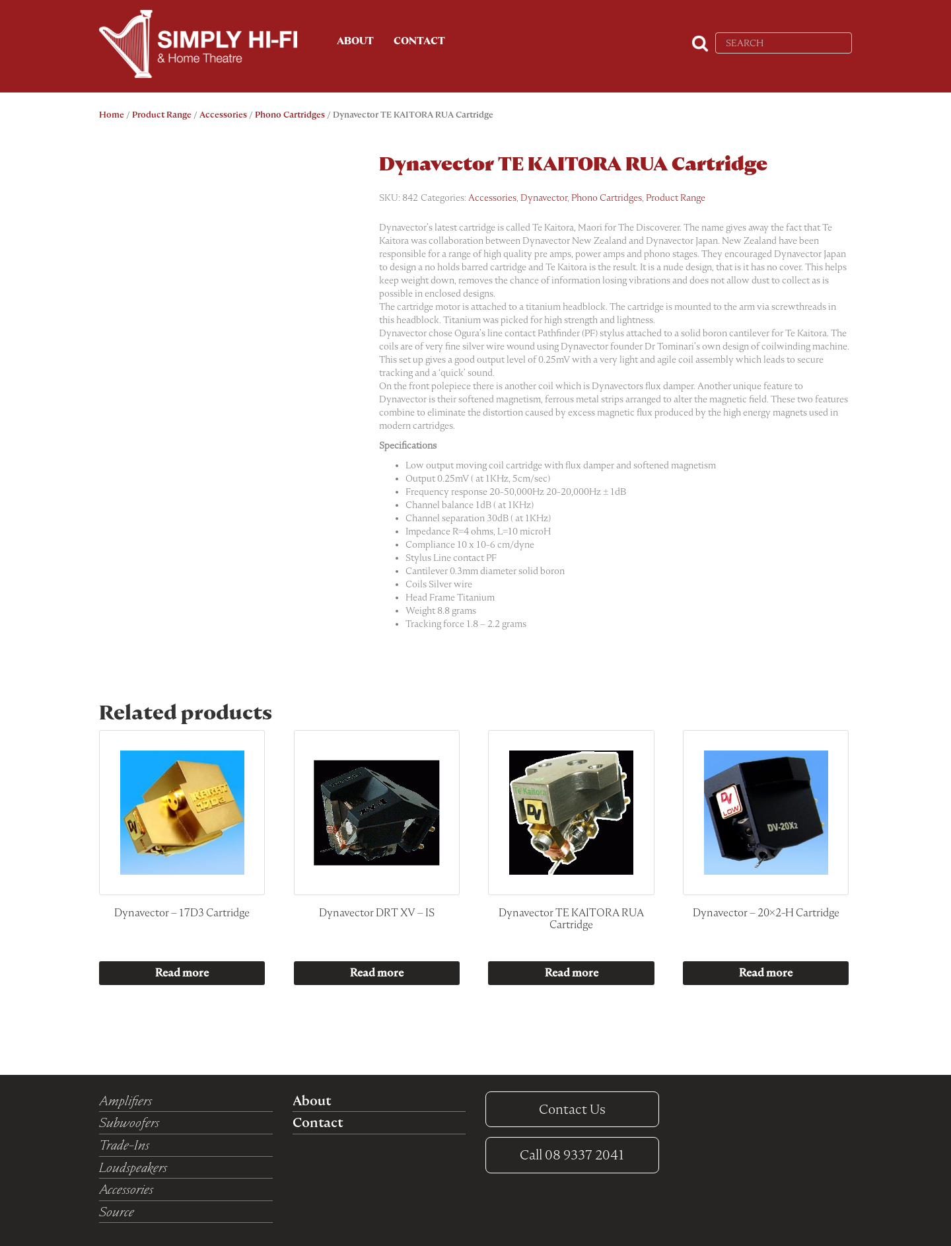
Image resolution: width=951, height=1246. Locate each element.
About (355, 41)
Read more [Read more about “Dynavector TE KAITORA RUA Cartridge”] (571, 973)
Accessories (223, 115)
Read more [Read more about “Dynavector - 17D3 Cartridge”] (182, 973)
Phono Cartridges (290, 115)
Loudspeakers (133, 1167)
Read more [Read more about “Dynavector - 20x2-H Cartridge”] (765, 973)
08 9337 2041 (572, 1155)
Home (111, 115)
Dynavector (543, 197)
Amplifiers (125, 1101)
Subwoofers (129, 1122)
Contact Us (572, 1109)
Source (116, 1212)
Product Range (162, 115)
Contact (419, 41)
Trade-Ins (124, 1145)
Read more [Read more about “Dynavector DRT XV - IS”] (377, 973)
